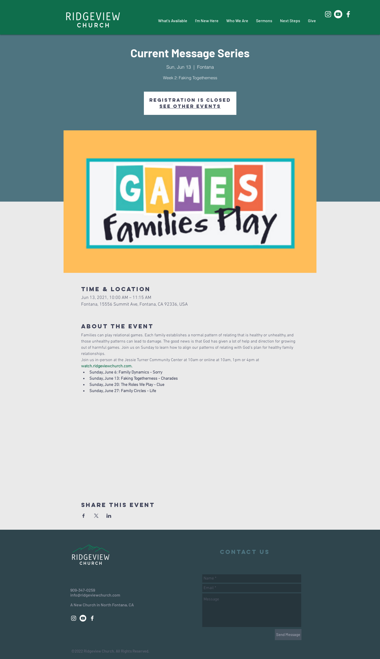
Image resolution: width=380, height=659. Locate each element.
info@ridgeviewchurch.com (95, 594)
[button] (172, 20)
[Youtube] (338, 14)
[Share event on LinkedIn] (108, 516)
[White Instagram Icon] (328, 14)
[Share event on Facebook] (83, 516)
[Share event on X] (96, 516)
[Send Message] (288, 634)
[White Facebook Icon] (348, 14)
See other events (190, 106)
